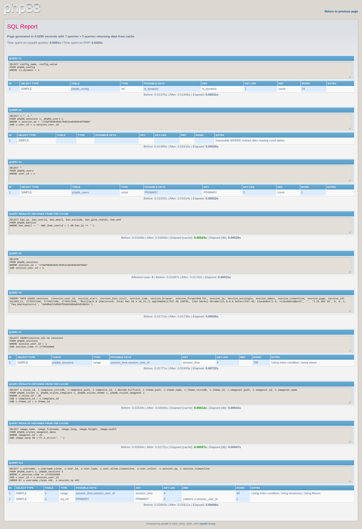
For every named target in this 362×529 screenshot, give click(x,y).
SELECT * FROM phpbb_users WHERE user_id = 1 (180, 174)
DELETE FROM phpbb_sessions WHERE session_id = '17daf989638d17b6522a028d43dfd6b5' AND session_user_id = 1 (180, 265)
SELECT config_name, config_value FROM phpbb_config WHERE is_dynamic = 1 (180, 70)
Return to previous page (341, 11)
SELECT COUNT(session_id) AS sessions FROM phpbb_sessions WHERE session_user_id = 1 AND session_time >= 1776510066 (180, 344)
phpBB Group (207, 523)
